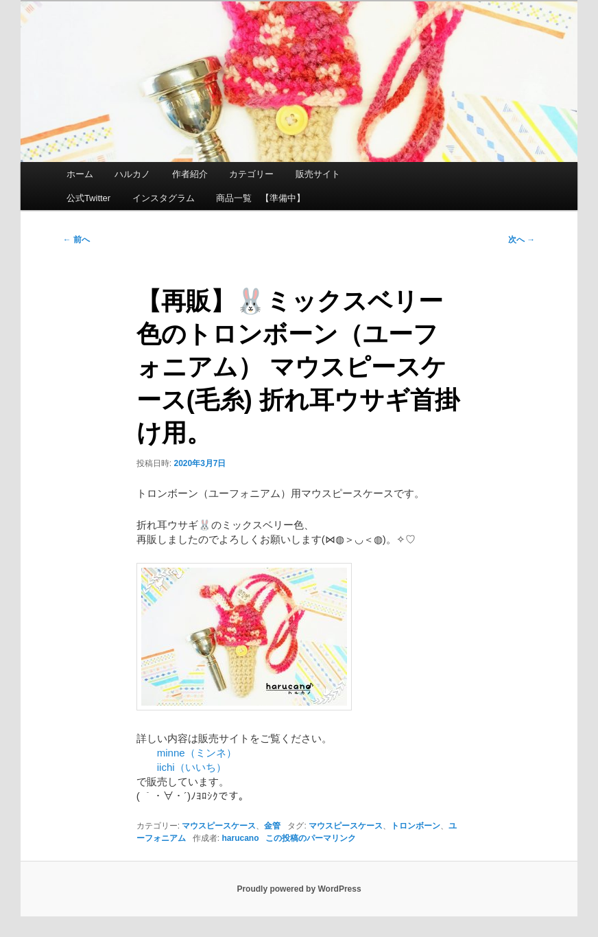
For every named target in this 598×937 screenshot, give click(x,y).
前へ (76, 239)
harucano (240, 838)
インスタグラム (163, 198)
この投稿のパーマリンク (310, 838)
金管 (272, 826)
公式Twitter (88, 198)
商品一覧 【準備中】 (260, 198)
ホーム (80, 174)
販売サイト (318, 174)
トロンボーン (415, 826)
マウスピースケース (219, 826)
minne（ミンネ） (186, 753)
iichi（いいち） (181, 767)
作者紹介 (190, 174)
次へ (521, 239)
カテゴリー (251, 174)
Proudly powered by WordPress (299, 889)
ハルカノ (132, 174)
